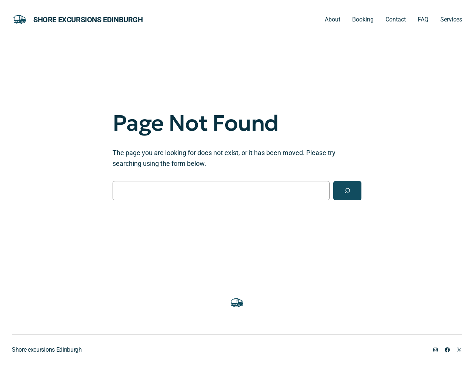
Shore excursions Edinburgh (88, 19)
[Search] (347, 190)
